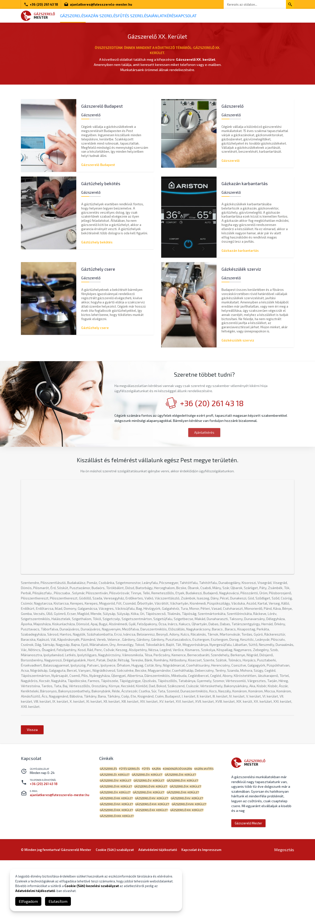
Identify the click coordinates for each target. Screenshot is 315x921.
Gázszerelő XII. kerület (118, 860)
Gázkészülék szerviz (237, 343)
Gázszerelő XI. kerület (192, 852)
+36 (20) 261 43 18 (41, 4)
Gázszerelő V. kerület (192, 837)
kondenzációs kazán (195, 822)
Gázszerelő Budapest (98, 162)
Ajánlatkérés (186, 16)
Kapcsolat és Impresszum (201, 910)
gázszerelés (110, 822)
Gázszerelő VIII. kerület (194, 845)
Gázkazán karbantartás (240, 251)
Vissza (32, 783)
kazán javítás (111, 830)
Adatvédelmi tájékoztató (35, 891)
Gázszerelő (230, 158)
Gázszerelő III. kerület (117, 837)
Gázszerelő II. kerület (178, 830)
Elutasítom (57, 901)
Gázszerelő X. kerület (155, 852)
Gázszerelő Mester (248, 876)
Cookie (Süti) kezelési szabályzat (91, 886)
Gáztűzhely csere (95, 331)
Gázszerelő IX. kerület (117, 852)
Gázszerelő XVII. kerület (197, 868)
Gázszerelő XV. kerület (118, 868)
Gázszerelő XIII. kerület (157, 860)
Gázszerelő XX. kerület (199, 875)
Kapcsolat (217, 16)
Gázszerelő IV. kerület (155, 837)
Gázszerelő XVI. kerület (157, 868)
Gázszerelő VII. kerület (156, 845)
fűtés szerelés (135, 822)
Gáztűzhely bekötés (96, 242)
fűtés (156, 822)
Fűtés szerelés (150, 16)
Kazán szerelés (111, 16)
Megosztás (284, 910)
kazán (170, 822)
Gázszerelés (76, 16)
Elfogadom (28, 901)
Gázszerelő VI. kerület (117, 845)
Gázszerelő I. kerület (142, 830)
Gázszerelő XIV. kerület (196, 860)
